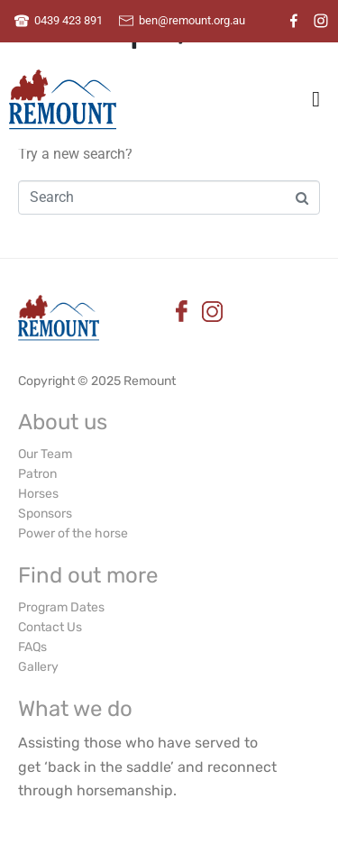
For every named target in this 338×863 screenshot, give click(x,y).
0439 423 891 (68, 20)
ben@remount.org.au (192, 20)
